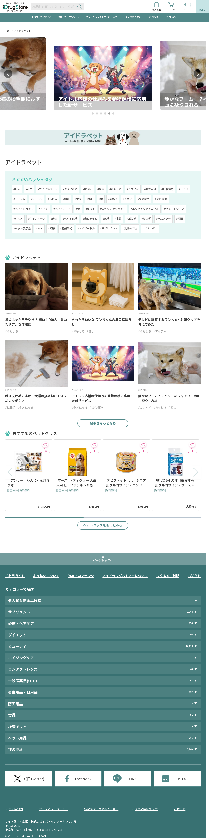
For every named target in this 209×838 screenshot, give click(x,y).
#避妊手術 (66, 228)
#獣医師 (87, 189)
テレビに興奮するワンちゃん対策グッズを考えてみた (169, 322)
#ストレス (37, 199)
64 (191, 669)
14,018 (189, 646)
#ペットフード (62, 209)
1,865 (190, 749)
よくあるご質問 (133, 17)
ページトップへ (103, 560)
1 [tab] (93, 113)
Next (198, 74)
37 (191, 657)
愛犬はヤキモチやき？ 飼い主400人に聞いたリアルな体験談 (36, 322)
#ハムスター (163, 218)
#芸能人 (113, 199)
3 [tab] (101, 113)
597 (191, 691)
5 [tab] (109, 113)
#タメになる (70, 189)
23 (191, 703)
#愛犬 (78, 199)
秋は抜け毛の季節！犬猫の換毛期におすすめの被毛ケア (36, 398)
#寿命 (54, 218)
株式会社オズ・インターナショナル (54, 821)
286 (191, 737)
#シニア (127, 199)
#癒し (90, 199)
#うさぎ (146, 218)
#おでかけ (150, 189)
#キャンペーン (36, 218)
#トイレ (43, 209)
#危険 (106, 218)
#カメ (39, 228)
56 (191, 714)
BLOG (182, 778)
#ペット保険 (70, 218)
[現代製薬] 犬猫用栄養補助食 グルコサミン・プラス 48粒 (175, 482)
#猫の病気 (144, 199)
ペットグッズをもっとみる (102, 525)
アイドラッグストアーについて (101, 17)
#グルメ (18, 218)
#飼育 (66, 199)
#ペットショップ (23, 209)
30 (191, 726)
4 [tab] (105, 113)
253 (191, 680)
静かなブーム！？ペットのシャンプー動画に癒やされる (169, 398)
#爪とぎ (131, 218)
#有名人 (52, 199)
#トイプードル (86, 228)
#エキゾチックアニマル (145, 209)
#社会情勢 (167, 189)
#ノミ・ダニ (150, 228)
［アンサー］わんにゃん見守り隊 (28, 482)
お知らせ (153, 17)
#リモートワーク (174, 209)
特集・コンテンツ (81, 575)
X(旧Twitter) (33, 778)
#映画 (179, 218)
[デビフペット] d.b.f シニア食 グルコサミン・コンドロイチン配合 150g (125, 482)
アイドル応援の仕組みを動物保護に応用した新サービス (102, 398)
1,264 (190, 611)
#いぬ (16, 189)
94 (191, 634)
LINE (133, 778)
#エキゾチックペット (113, 209)
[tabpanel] (103, 73)
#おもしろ (115, 189)
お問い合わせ (173, 17)
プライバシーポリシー (53, 809)
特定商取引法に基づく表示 (101, 809)
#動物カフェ (130, 228)
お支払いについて (46, 575)
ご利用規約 (16, 809)
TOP (7, 30)
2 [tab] (97, 113)
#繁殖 (51, 228)
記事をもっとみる (103, 423)
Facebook (83, 778)
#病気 (100, 189)
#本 (101, 199)
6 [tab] (113, 113)
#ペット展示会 (22, 228)
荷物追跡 (179, 809)
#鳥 (78, 209)
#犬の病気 (161, 199)
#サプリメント (109, 228)
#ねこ (29, 189)
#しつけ (183, 189)
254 (191, 623)
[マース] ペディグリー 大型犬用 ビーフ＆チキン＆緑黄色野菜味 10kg (76, 482)
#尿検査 (90, 209)
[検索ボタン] (80, 6)
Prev (8, 74)
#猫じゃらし (90, 218)
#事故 (118, 218)
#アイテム (19, 199)
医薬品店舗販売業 (146, 809)
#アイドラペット (47, 189)
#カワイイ (133, 189)
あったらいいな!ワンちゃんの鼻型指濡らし (101, 322)
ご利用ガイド (15, 575)
